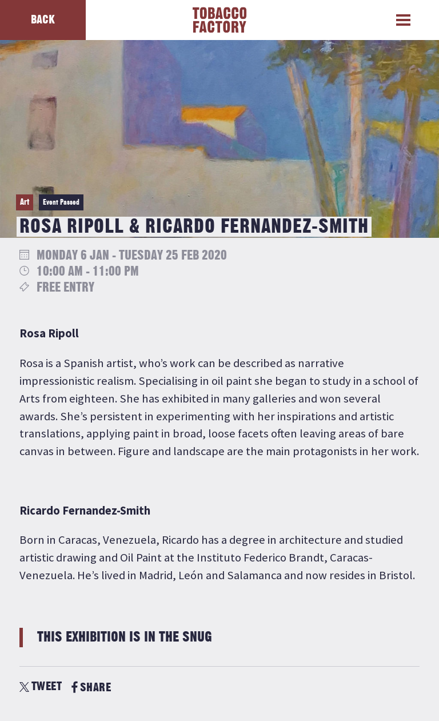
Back (43, 20)
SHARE (91, 688)
